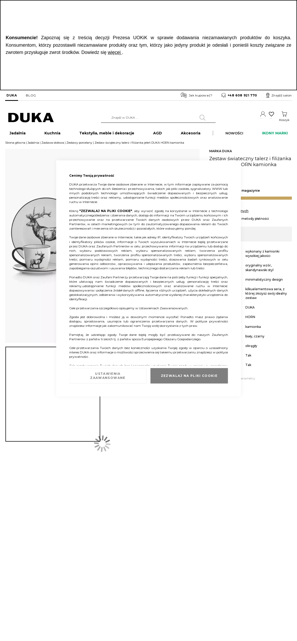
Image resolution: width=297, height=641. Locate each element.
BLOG (31, 95)
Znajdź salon (279, 95)
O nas (9, 565)
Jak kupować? (197, 95)
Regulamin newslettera (195, 572)
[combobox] (148, 117)
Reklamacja (65, 565)
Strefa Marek (137, 580)
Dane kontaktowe (18, 572)
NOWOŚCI (234, 136)
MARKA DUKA (220, 154)
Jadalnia (33, 145)
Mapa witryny (15, 605)
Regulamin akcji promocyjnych (201, 580)
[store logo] (31, 117)
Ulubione (265, 120)
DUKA (11, 95)
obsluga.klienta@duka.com (270, 607)
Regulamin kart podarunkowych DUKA (207, 588)
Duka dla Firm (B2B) (143, 565)
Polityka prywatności (194, 596)
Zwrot (60, 572)
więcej (115, 52)
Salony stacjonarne (19, 580)
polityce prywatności (212, 321)
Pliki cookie (13, 612)
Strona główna (15, 145)
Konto (247, 120)
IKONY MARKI (275, 135)
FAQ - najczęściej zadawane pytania (83, 588)
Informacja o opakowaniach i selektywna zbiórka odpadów (26, 592)
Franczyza (135, 572)
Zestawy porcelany (79, 145)
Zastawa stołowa (52, 145)
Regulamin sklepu (192, 565)
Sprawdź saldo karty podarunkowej (82, 580)
